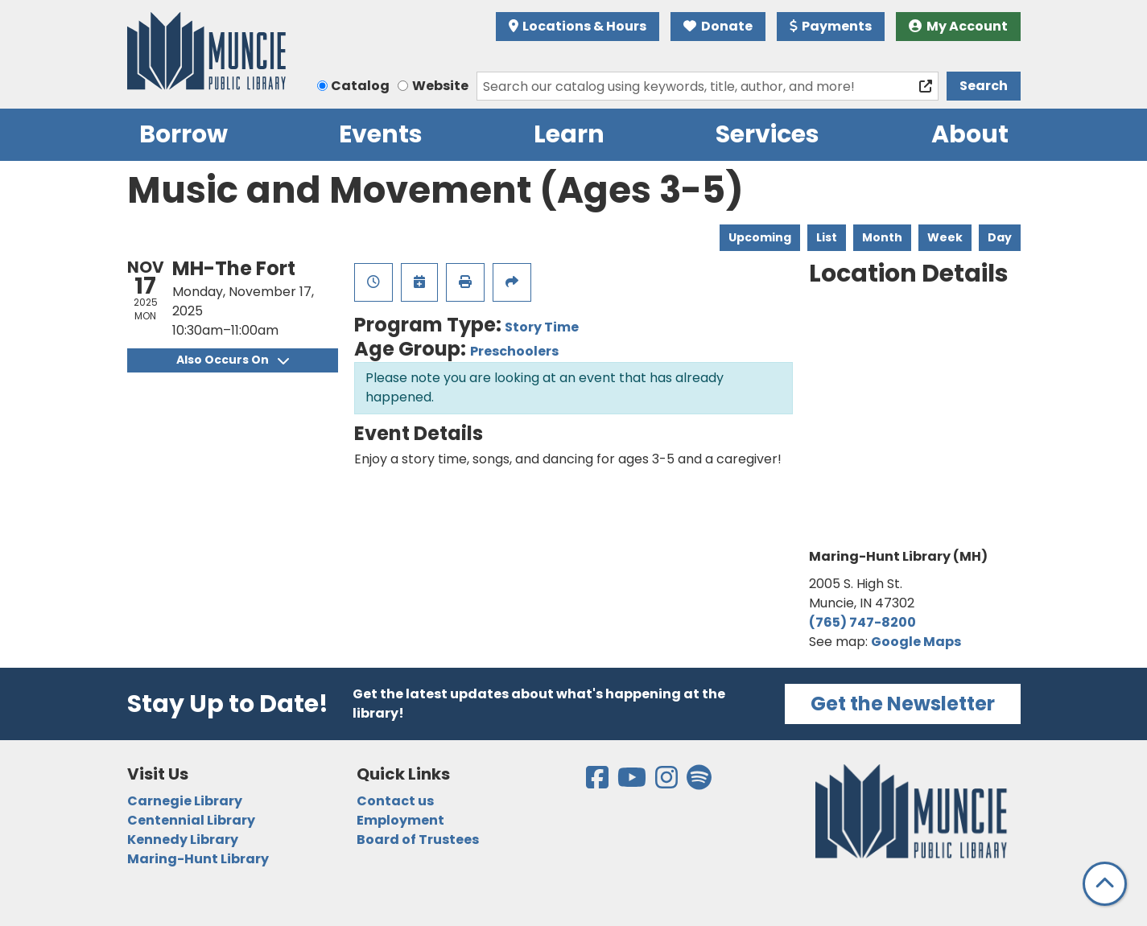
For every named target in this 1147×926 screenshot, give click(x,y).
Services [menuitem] (767, 134)
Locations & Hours (578, 26)
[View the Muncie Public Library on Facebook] (598, 782)
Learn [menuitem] (569, 134)
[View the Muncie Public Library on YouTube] (633, 782)
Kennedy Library (182, 839)
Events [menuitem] (381, 134)
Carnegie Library (184, 801)
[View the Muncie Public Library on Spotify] (699, 782)
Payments (831, 26)
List (826, 237)
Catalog (360, 85)
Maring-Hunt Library (198, 859)
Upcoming (759, 237)
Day (1000, 237)
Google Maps (916, 641)
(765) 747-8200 (862, 622)
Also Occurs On (232, 360)
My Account (958, 26)
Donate (718, 26)
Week (945, 237)
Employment (400, 820)
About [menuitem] (970, 134)
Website (440, 85)
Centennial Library (191, 820)
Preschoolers (514, 351)
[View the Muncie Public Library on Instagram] (667, 782)
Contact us (395, 801)
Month (882, 237)
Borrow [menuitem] (183, 134)
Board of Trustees (418, 839)
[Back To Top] (1105, 884)
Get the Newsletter (903, 703)
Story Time (542, 327)
